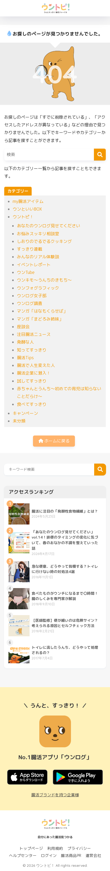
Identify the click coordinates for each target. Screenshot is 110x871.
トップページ (31, 848)
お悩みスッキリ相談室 (38, 234)
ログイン (49, 855)
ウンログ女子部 (31, 296)
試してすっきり (31, 381)
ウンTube (26, 272)
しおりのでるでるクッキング (44, 241)
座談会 (23, 327)
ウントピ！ (23, 217)
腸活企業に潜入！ (34, 373)
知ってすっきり (31, 350)
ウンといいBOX (27, 209)
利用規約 (55, 848)
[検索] (100, 155)
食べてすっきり (31, 404)
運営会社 (93, 855)
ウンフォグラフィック (38, 288)
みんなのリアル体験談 (38, 257)
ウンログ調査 (29, 303)
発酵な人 (25, 342)
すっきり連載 (29, 249)
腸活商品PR (71, 855)
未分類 (19, 421)
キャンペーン (25, 413)
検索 (100, 470)
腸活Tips (25, 358)
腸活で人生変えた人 (36, 365)
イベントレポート (34, 265)
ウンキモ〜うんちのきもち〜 (44, 280)
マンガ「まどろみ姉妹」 (40, 319)
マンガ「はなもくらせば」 (42, 311)
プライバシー (79, 848)
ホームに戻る (54, 441)
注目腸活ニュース (34, 334)
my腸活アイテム (28, 201)
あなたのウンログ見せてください (48, 226)
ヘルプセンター (23, 855)
